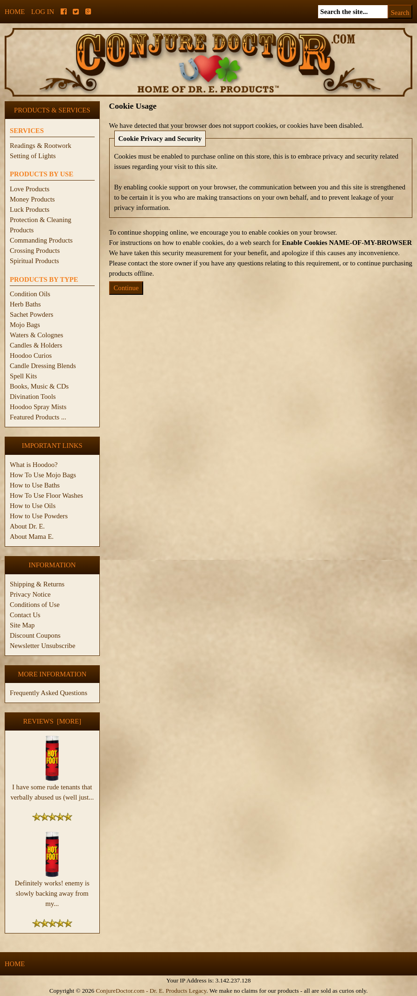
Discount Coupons (35, 635)
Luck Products (29, 209)
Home (15, 11)
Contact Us (25, 615)
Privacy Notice (30, 594)
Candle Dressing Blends (43, 365)
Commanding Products (41, 240)
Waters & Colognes (36, 335)
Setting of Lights (33, 156)
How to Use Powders (39, 516)
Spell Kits (23, 376)
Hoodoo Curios (31, 355)
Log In (42, 11)
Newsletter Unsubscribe (42, 645)
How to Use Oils (33, 505)
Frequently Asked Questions (48, 693)
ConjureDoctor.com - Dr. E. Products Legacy (151, 990)
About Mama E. (32, 536)
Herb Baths (25, 304)
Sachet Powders (31, 314)
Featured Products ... (38, 417)
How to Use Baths (35, 485)
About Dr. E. (27, 526)
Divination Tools (33, 396)
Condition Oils (30, 294)
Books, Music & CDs (39, 386)
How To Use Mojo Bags (43, 475)
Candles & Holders (36, 345)
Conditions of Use (35, 604)
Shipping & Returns (37, 584)
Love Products (29, 189)
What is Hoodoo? (34, 464)
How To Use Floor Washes (46, 495)
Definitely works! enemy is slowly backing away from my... (52, 889)
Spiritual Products (34, 261)
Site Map (22, 625)
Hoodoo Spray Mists (38, 407)
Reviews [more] (52, 721)
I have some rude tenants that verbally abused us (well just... (52, 788)
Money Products (32, 199)
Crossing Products (35, 250)
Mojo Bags (25, 324)
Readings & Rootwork (40, 145)
